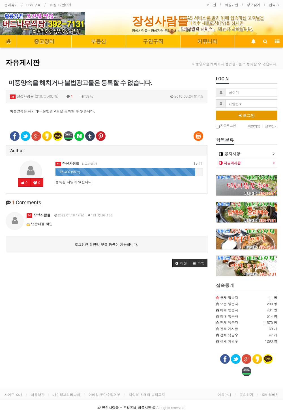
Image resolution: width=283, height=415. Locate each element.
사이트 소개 (13, 394)
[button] (181, 263)
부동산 (98, 41)
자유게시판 (23, 62)
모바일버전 (270, 394)
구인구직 (153, 41)
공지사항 (230, 153)
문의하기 (246, 394)
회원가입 (231, 4)
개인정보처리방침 (66, 394)
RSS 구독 (33, 4)
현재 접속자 (229, 297)
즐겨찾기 (11, 4)
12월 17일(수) (60, 4)
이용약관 (37, 394)
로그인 (211, 4)
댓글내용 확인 (42, 223)
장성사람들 (160, 21)
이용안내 (224, 394)
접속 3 (274, 4)
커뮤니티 (207, 41)
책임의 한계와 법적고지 (147, 394)
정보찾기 (253, 4)
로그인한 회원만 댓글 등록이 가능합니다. (106, 244)
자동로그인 (226, 126)
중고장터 (44, 41)
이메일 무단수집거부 (104, 394)
